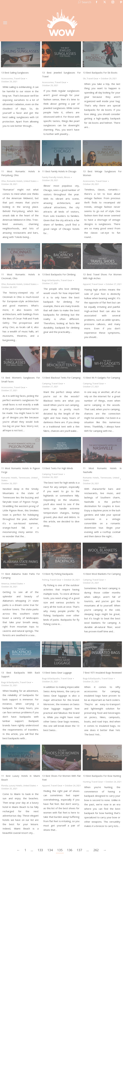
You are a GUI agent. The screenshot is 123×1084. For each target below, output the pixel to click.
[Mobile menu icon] (5, 23)
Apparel (87, 284)
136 (69, 850)
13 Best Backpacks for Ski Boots (100, 72)
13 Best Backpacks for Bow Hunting (102, 775)
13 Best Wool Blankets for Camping (102, 573)
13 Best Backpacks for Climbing (58, 274)
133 (40, 850)
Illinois (67, 177)
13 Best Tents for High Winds (57, 468)
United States (30, 181)
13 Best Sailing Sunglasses (15, 72)
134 (50, 850)
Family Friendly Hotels (52, 177)
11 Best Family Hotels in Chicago (59, 171)
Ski (84, 78)
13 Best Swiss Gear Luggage (57, 672)
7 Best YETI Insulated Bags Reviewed (102, 672)
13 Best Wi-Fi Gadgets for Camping (101, 377)
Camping (46, 383)
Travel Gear (19, 78)
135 (59, 850)
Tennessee (24, 477)
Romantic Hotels (15, 181)
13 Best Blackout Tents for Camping (61, 377)
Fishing (45, 579)
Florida (4, 785)
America (5, 583)
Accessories (7, 78)
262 (96, 850)
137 (79, 850)
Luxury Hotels (15, 785)
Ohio (3, 181)
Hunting (86, 781)
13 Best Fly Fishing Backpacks (57, 573)
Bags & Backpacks (51, 280)
